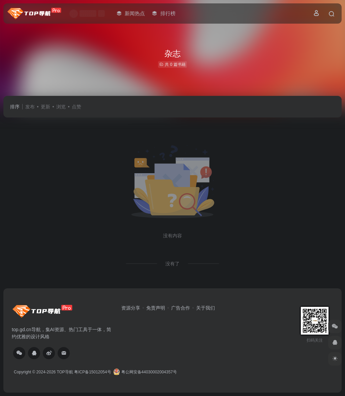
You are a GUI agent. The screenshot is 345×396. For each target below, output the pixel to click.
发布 (30, 106)
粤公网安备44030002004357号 (145, 372)
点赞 (76, 106)
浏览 (61, 106)
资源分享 (130, 308)
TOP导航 (65, 372)
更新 (45, 106)
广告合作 (180, 308)
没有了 (172, 263)
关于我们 (205, 308)
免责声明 (155, 308)
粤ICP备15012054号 (92, 372)
